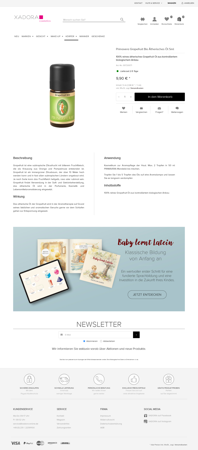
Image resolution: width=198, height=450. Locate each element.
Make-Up (56, 36)
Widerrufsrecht (107, 420)
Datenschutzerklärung (111, 423)
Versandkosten (136, 88)
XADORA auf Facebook (159, 415)
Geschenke (98, 36)
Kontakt (138, 3)
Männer (84, 36)
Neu (16, 36)
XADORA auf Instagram (159, 421)
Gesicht (41, 36)
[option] (62, 96)
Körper (70, 36)
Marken (27, 36)
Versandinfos (63, 423)
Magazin (172, 3)
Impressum (105, 416)
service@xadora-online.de (25, 423)
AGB (102, 427)
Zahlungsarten (64, 427)
